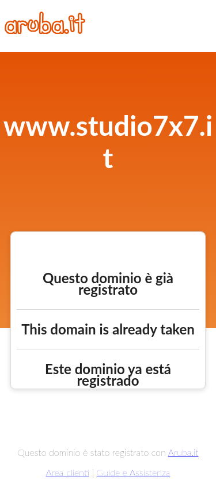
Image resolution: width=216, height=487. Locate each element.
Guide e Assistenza (133, 472)
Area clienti (67, 472)
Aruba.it (183, 452)
